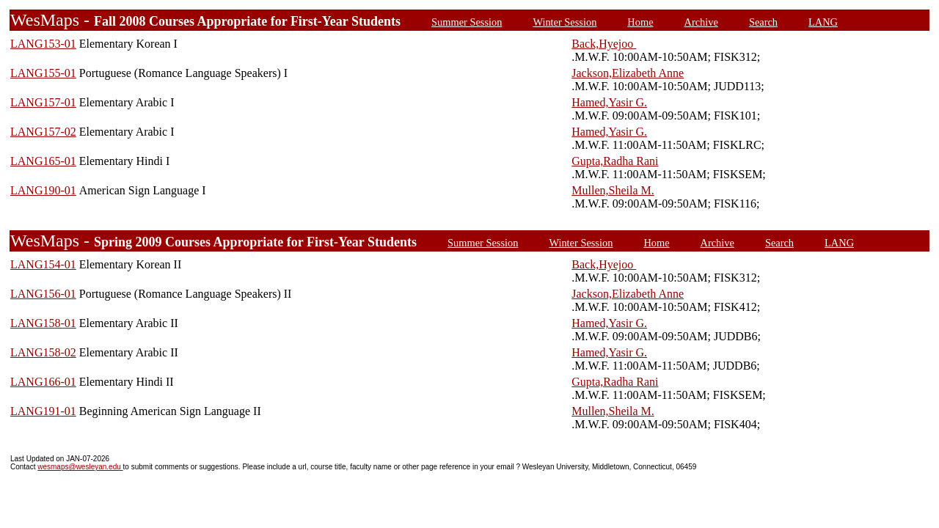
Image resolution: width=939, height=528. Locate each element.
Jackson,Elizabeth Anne (627, 73)
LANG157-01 (43, 102)
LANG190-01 (43, 190)
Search (763, 22)
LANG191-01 (43, 411)
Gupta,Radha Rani (614, 161)
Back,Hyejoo (603, 43)
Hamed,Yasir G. (609, 102)
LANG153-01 (43, 43)
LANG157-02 (43, 131)
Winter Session (564, 22)
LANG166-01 (43, 381)
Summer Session (466, 22)
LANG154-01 (43, 264)
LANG (823, 22)
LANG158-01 (43, 323)
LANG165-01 (43, 161)
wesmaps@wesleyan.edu (80, 467)
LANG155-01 (43, 73)
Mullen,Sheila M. (612, 190)
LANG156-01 (43, 293)
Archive (701, 22)
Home (640, 22)
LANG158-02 (43, 352)
